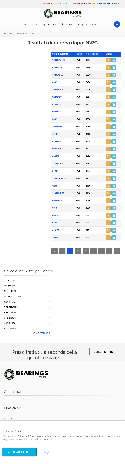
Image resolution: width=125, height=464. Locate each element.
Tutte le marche (40, 332)
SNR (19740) (10, 328)
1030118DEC (58, 126)
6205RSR (56, 141)
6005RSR (56, 149)
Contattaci (103, 352)
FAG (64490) (9, 285)
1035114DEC (58, 193)
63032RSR (57, 67)
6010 (54, 208)
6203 (54, 186)
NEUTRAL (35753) (12, 296)
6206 (54, 222)
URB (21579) (10, 323)
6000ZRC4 (57, 200)
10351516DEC (58, 89)
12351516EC (58, 163)
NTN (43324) (10, 291)
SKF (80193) (9, 280)
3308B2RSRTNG (59, 178)
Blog (80, 24)
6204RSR (56, 104)
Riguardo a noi (25, 24)
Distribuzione (67, 24)
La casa (10, 24)
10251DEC (57, 237)
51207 (55, 171)
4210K (55, 134)
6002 (54, 82)
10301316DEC (58, 60)
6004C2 (55, 156)
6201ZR (55, 230)
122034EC (57, 97)
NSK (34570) (10, 302)
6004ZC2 (56, 111)
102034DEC (57, 75)
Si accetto (19, 452)
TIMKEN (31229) (11, 307)
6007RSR (56, 215)
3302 (54, 119)
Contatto (91, 24)
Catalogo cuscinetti (46, 24)
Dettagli (45, 452)
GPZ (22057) (10, 318)
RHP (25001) (10, 312)
